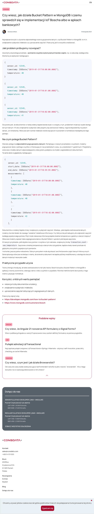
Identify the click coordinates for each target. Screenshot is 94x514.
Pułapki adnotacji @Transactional (23, 344)
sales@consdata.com (10, 451)
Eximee (5, 479)
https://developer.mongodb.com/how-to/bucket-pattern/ (30, 299)
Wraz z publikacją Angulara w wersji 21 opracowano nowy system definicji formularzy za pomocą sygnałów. (43, 333)
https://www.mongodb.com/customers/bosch (25, 303)
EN (90, 2)
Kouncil (5, 482)
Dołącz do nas (7, 490)
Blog (4, 486)
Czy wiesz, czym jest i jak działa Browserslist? (30, 362)
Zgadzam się (47, 508)
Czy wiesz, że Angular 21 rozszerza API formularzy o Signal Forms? (40, 328)
